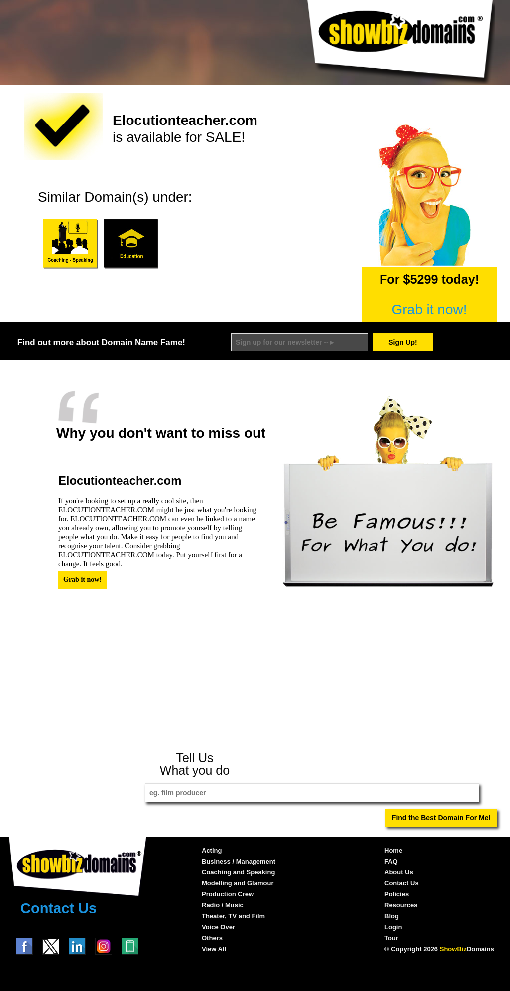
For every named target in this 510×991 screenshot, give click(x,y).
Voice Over (218, 927)
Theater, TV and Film (233, 916)
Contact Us (58, 908)
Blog (391, 916)
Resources (400, 905)
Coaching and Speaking (238, 872)
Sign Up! (402, 342)
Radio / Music (223, 905)
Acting (212, 850)
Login (393, 927)
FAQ (391, 861)
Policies (396, 894)
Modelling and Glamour (237, 883)
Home (393, 850)
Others (212, 938)
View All (214, 949)
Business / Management (238, 861)
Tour (391, 938)
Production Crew (228, 894)
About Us (398, 872)
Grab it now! (429, 309)
